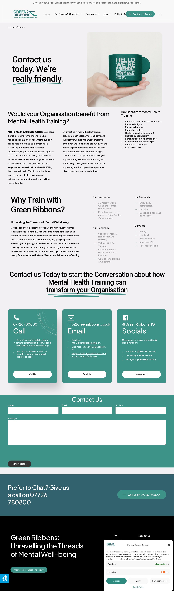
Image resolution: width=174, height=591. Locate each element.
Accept (117, 581)
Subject (119, 405)
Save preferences (160, 581)
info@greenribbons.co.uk (84, 342)
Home (11, 27)
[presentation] (28, 455)
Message (12, 418)
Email (64, 405)
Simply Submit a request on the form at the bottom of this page (89, 355)
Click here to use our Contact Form (88, 346)
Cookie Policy (138, 587)
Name (11, 405)
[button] (168, 545)
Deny (138, 581)
